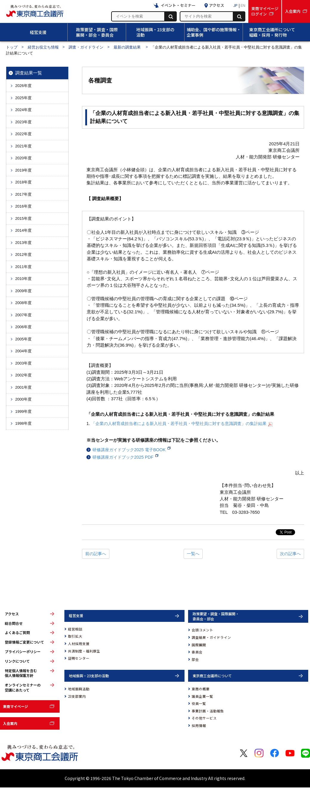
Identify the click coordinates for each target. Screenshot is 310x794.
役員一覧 (199, 703)
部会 (195, 659)
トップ (12, 47)
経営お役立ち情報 (43, 47)
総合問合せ (14, 623)
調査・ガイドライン (86, 47)
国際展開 (199, 644)
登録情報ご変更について (24, 642)
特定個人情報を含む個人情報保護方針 (21, 673)
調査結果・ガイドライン (211, 637)
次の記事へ (290, 553)
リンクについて (17, 661)
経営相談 (75, 629)
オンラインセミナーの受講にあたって (23, 687)
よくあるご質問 (17, 632)
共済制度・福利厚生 (84, 651)
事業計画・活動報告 (208, 711)
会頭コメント (202, 630)
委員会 (197, 652)
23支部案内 (77, 696)
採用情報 (199, 725)
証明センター (78, 658)
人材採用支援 (78, 643)
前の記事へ (95, 553)
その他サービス (204, 718)
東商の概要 (201, 688)
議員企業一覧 (202, 696)
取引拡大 (75, 636)
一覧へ (193, 553)
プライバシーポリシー (23, 651)
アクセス (12, 613)
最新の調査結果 (128, 47)
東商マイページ (15, 706)
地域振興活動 (78, 688)
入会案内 (10, 723)
